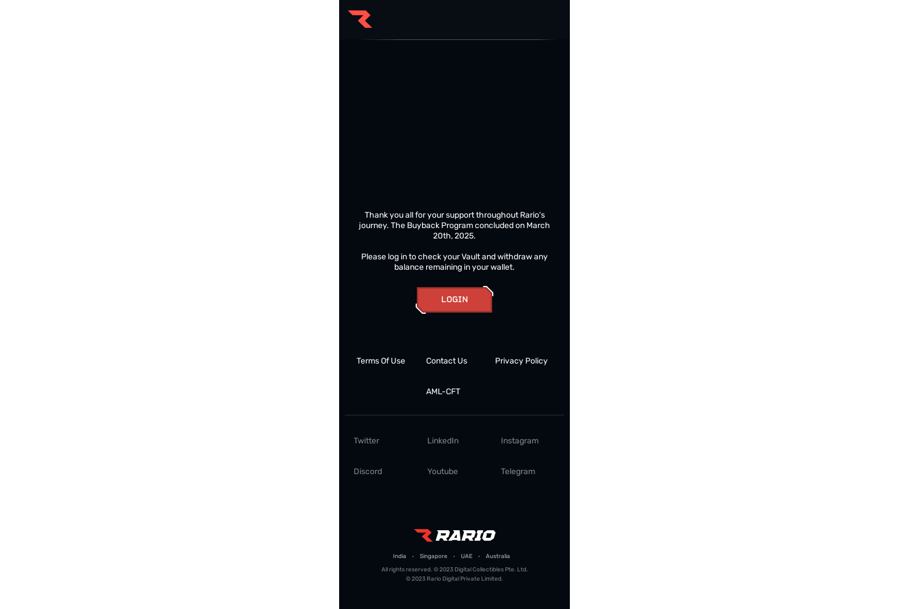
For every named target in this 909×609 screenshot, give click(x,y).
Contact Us (446, 361)
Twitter (366, 441)
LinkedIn (443, 441)
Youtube (442, 471)
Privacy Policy (521, 361)
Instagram (520, 441)
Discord (368, 471)
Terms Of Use (381, 361)
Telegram (518, 471)
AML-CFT (443, 392)
